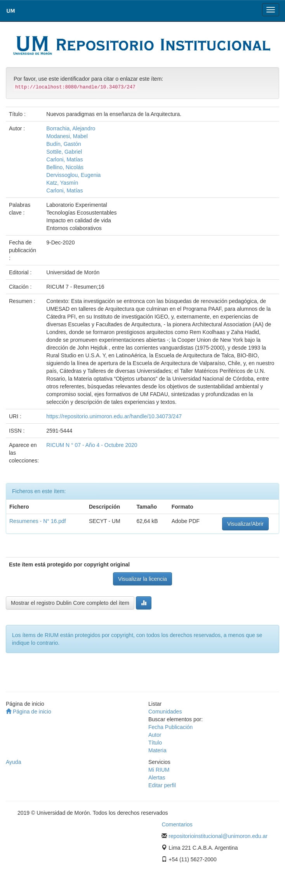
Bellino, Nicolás (64, 167)
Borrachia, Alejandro (70, 128)
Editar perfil (162, 785)
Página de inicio (28, 711)
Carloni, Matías (64, 159)
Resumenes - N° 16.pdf (37, 521)
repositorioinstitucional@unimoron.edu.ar (218, 836)
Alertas (156, 777)
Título (155, 742)
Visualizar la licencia (142, 579)
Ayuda (13, 762)
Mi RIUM (158, 770)
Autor (154, 735)
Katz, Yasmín (62, 183)
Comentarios (177, 824)
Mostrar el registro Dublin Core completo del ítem (70, 603)
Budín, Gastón (63, 144)
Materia (157, 750)
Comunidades (165, 711)
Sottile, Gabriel (64, 152)
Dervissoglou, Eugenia (73, 175)
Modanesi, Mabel (67, 136)
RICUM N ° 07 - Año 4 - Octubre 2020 (91, 445)
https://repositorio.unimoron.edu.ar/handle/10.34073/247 (114, 416)
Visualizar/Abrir (245, 524)
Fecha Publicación (170, 727)
